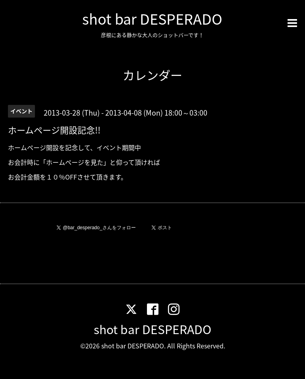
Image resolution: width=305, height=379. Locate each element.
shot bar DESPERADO (152, 18)
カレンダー (152, 75)
